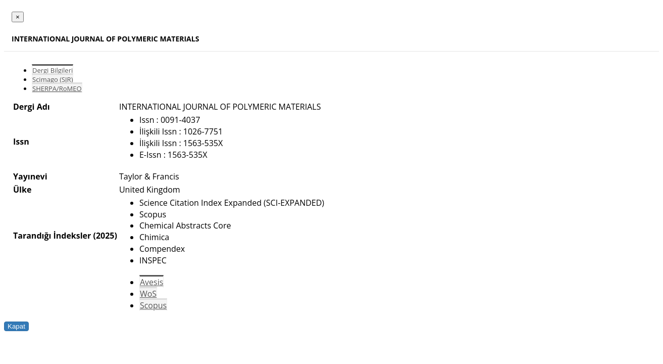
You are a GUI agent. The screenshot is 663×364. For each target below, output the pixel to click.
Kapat (16, 326)
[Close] (18, 17)
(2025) (105, 235)
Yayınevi (30, 176)
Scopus (153, 305)
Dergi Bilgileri (52, 70)
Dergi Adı (31, 106)
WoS (148, 293)
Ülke (22, 189)
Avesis (151, 282)
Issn (21, 141)
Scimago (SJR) (52, 79)
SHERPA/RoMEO (57, 88)
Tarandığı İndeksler (52, 235)
